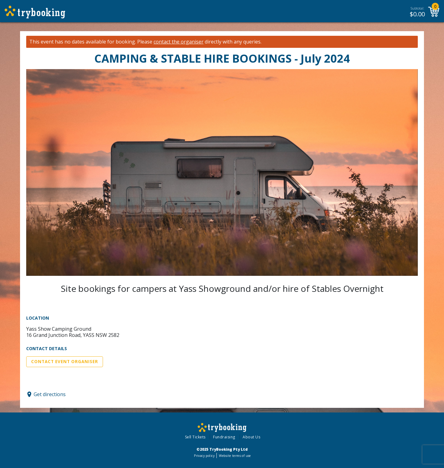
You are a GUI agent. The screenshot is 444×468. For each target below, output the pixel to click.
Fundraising (224, 437)
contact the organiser (179, 42)
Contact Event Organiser (64, 361)
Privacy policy (204, 456)
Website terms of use (235, 456)
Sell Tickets (195, 437)
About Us (251, 437)
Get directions (50, 394)
